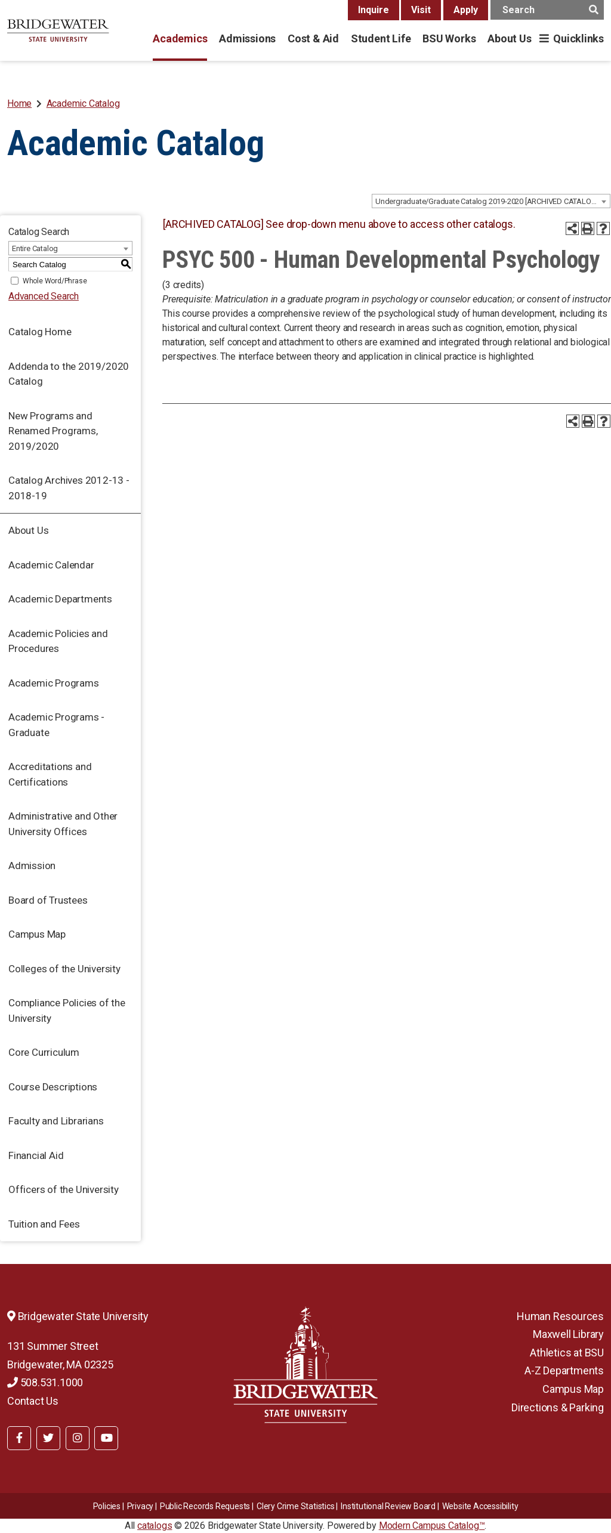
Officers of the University (63, 1189)
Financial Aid (35, 1155)
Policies (107, 1506)
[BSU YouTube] (106, 1438)
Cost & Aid (313, 38)
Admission (31, 865)
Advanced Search (43, 296)
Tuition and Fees (44, 1224)
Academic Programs (53, 683)
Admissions (247, 38)
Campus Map (37, 934)
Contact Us (32, 1401)
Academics (180, 38)
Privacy (140, 1506)
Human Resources (560, 1316)
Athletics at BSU (567, 1352)
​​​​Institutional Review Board (388, 1506)
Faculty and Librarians (56, 1121)
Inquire (373, 10)
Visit (421, 10)
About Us (509, 38)
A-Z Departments (564, 1370)
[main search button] (593, 10)
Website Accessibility (480, 1506)
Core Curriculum (43, 1052)
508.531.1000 (45, 1382)
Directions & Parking (557, 1407)
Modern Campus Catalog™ (432, 1525)
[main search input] (547, 10)
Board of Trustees (48, 900)
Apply (465, 10)
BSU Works (449, 38)
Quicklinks (578, 38)
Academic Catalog (83, 103)
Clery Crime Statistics (296, 1506)
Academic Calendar (51, 565)
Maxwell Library (568, 1334)
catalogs (154, 1525)
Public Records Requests (205, 1506)
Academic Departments (60, 599)
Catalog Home (40, 332)
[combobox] (491, 201)
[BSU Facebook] (19, 1438)
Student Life (381, 38)
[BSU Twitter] (48, 1438)
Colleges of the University (64, 969)
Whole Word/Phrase (55, 281)
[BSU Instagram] (78, 1438)
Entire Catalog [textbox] (35, 248)
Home (19, 103)
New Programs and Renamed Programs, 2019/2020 (53, 431)
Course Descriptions (52, 1087)
